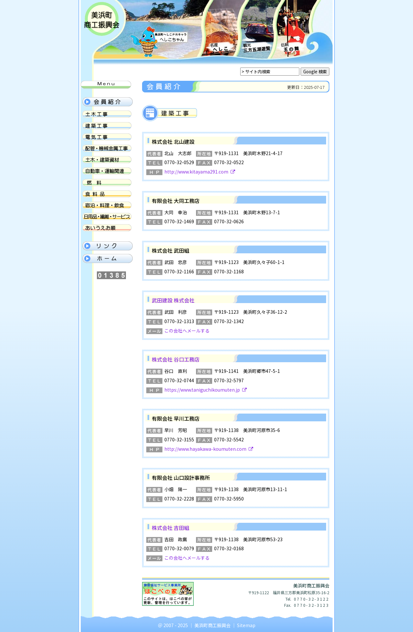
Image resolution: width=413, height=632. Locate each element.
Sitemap (246, 625)
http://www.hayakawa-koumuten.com (208, 449)
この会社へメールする (187, 330)
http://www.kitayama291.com (199, 171)
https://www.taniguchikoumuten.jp (205, 389)
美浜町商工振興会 (212, 625)
